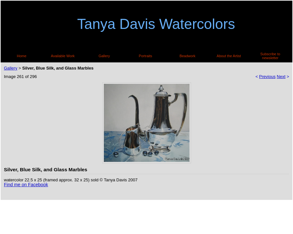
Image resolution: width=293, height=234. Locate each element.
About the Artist (229, 56)
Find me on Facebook (26, 184)
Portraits (145, 56)
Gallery (104, 56)
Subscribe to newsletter (270, 56)
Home (21, 56)
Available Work (63, 56)
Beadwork (187, 56)
